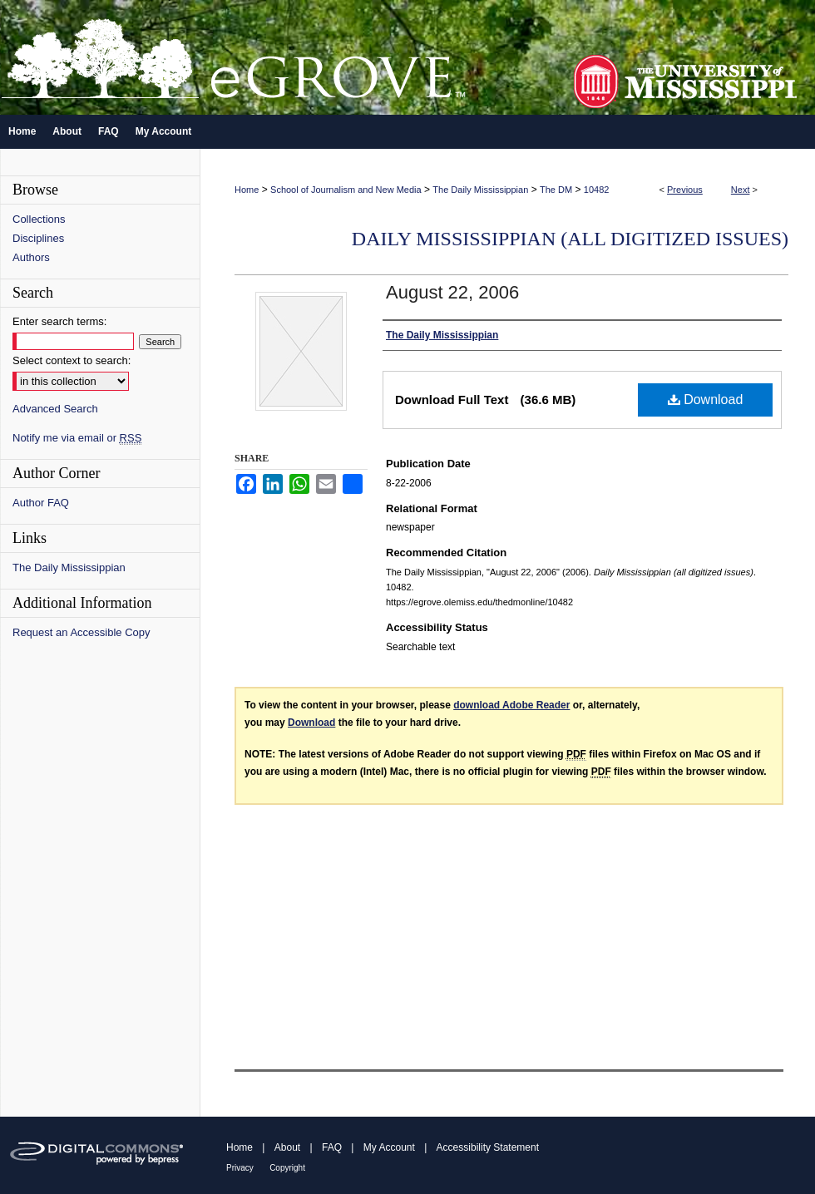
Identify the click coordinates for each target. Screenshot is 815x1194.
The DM (556, 190)
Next (740, 190)
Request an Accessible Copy (81, 632)
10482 (597, 190)
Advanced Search (55, 408)
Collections (39, 219)
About (287, 1147)
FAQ (332, 1147)
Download (705, 399)
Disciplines (38, 238)
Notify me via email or (76, 438)
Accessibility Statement (488, 1147)
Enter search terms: (59, 321)
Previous (685, 190)
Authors (31, 257)
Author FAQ (40, 502)
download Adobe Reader (511, 705)
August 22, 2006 (452, 292)
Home (247, 190)
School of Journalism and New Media (346, 190)
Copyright (287, 1167)
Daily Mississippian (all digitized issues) (570, 238)
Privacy (240, 1167)
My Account (389, 1147)
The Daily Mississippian (480, 190)
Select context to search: (71, 360)
